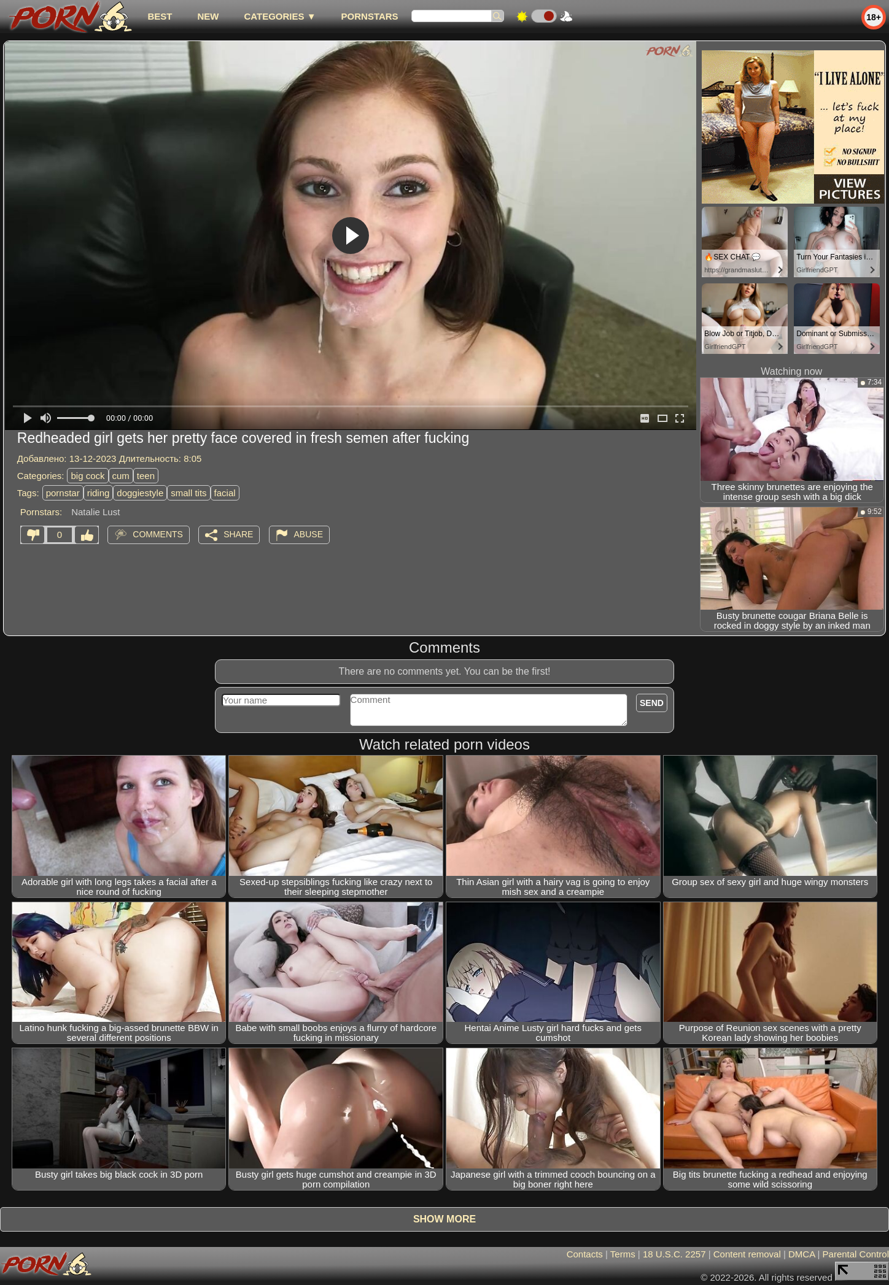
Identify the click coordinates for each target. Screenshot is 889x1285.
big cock (87, 475)
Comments (158, 534)
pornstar (63, 493)
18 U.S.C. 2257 (674, 1254)
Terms (622, 1254)
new (208, 16)
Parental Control (856, 1254)
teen (146, 475)
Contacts (585, 1254)
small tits (188, 493)
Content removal (747, 1254)
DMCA (801, 1254)
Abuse (308, 534)
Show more (444, 1219)
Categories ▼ (280, 16)
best (159, 16)
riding (98, 493)
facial (225, 493)
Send (652, 703)
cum (121, 475)
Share (238, 534)
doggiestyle (140, 493)
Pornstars (369, 16)
